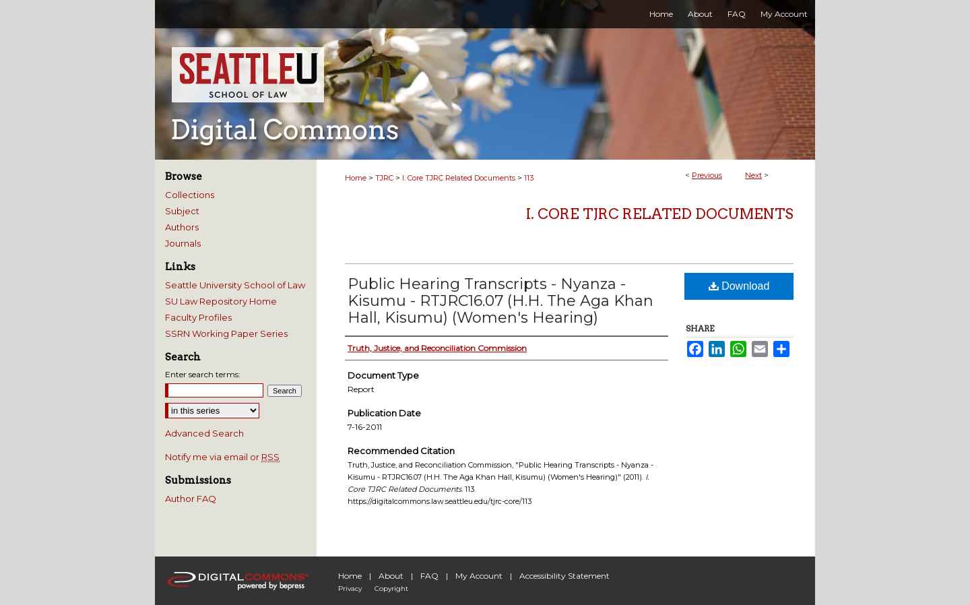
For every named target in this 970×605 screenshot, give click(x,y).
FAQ (429, 576)
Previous (707, 175)
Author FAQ (190, 498)
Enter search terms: (202, 374)
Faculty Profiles (198, 317)
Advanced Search (204, 433)
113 (529, 178)
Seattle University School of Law (235, 285)
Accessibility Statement (564, 576)
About (391, 576)
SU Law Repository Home (221, 301)
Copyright (391, 588)
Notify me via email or (222, 456)
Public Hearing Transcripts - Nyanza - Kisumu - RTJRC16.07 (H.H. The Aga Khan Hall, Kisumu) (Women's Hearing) (500, 301)
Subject (182, 210)
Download (739, 286)
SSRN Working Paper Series (226, 333)
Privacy (350, 588)
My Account (479, 576)
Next (753, 175)
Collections (189, 194)
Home (355, 178)
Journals (183, 243)
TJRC (384, 178)
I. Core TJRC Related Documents (458, 178)
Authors (182, 227)
